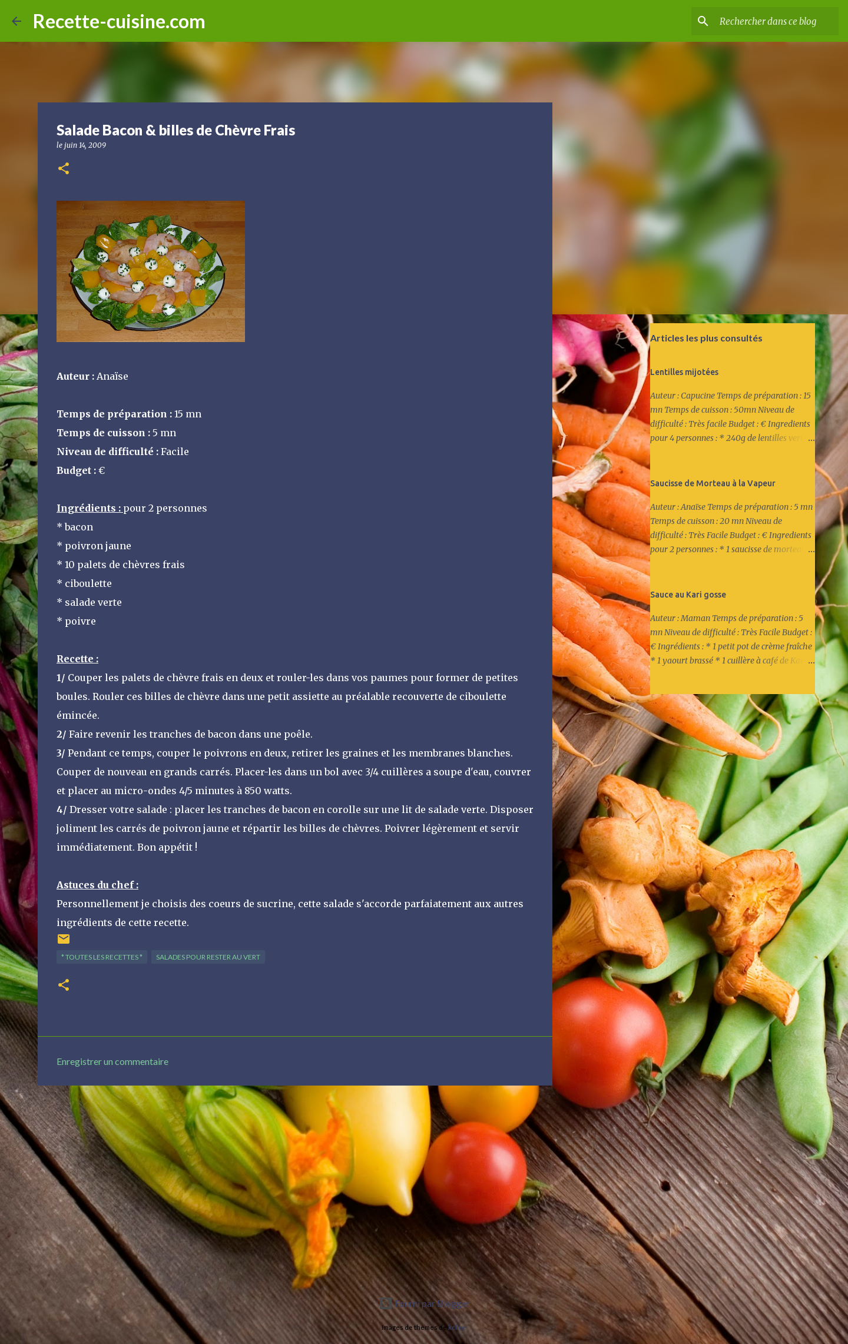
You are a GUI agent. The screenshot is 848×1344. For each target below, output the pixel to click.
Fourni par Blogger (424, 1303)
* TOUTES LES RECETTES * (102, 957)
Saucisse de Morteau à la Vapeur (713, 483)
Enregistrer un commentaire (112, 1061)
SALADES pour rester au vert (208, 957)
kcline (457, 1327)
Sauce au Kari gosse (688, 594)
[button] (64, 169)
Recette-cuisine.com (119, 20)
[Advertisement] (295, 1185)
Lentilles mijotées (684, 372)
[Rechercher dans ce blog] (777, 21)
